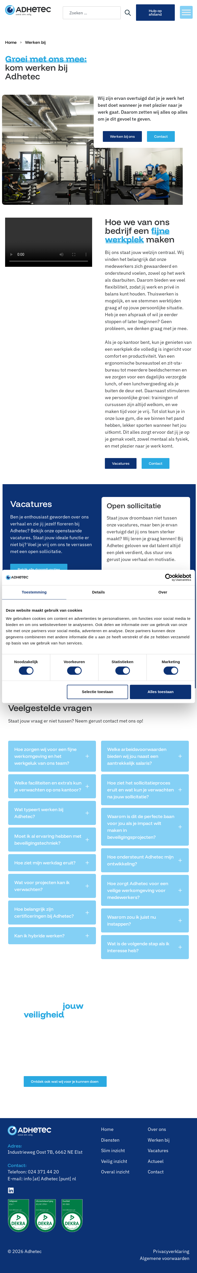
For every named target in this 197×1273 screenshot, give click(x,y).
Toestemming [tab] (34, 592)
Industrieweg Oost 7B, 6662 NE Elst (45, 1152)
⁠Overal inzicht (115, 1172)
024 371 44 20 (43, 1172)
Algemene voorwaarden (164, 1258)
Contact (156, 1172)
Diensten (110, 1140)
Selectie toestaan (97, 691)
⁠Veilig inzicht (114, 1161)
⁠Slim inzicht (113, 1150)
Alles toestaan (160, 691)
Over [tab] (162, 592)
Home (11, 42)
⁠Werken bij (159, 1140)
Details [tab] (98, 592)
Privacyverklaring (171, 1251)
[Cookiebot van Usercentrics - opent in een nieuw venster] (168, 577)
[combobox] (92, 12)
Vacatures (158, 1150)
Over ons (157, 1129)
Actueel (156, 1161)
